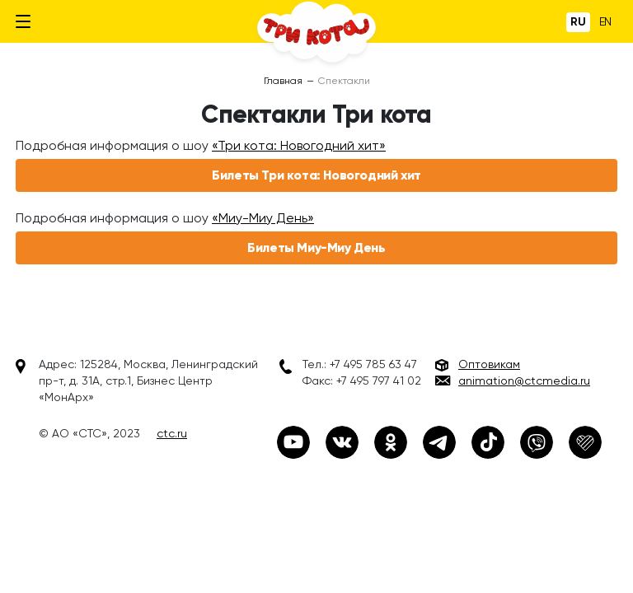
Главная (283, 80)
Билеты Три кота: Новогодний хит (316, 175)
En (605, 21)
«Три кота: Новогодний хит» (299, 145)
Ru (578, 22)
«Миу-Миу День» (263, 218)
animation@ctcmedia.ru (524, 380)
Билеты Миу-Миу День (316, 247)
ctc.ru (172, 433)
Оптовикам (489, 364)
